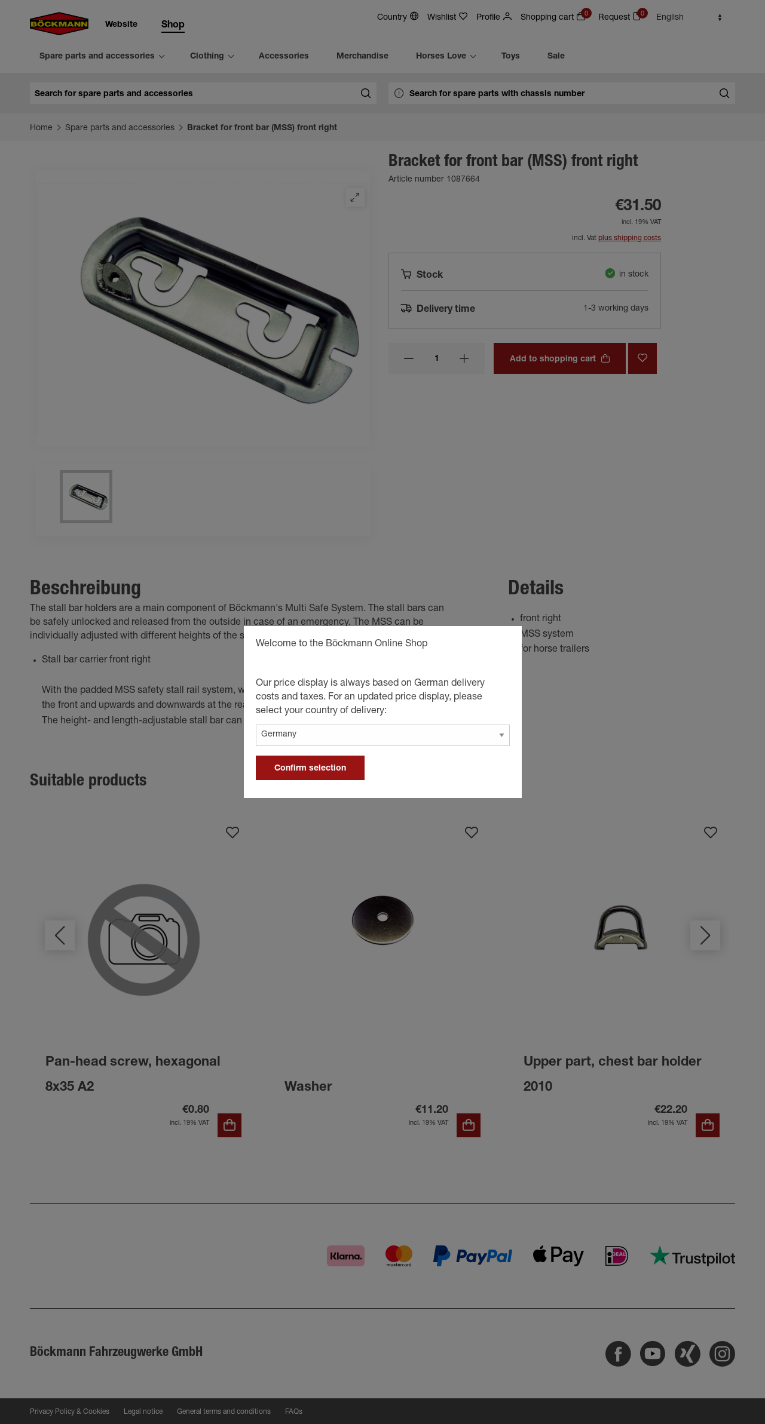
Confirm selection (310, 769)
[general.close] (501, 645)
